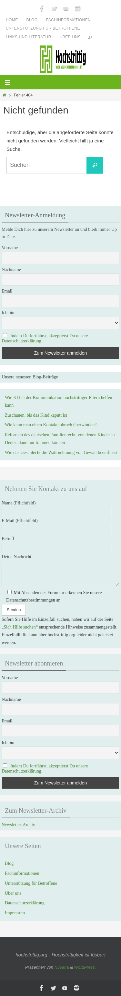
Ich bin (8, 312)
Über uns (70, 37)
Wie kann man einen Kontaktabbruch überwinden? (50, 424)
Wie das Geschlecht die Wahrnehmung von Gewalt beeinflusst (61, 452)
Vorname (10, 247)
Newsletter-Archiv (18, 824)
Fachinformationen (68, 20)
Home (12, 20)
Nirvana (62, 967)
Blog (32, 20)
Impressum (15, 912)
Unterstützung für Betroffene (43, 28)
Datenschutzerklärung (25, 903)
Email (7, 291)
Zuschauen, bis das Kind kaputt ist (36, 415)
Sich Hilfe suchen (20, 627)
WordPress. (85, 967)
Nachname (11, 269)
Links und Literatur (28, 37)
